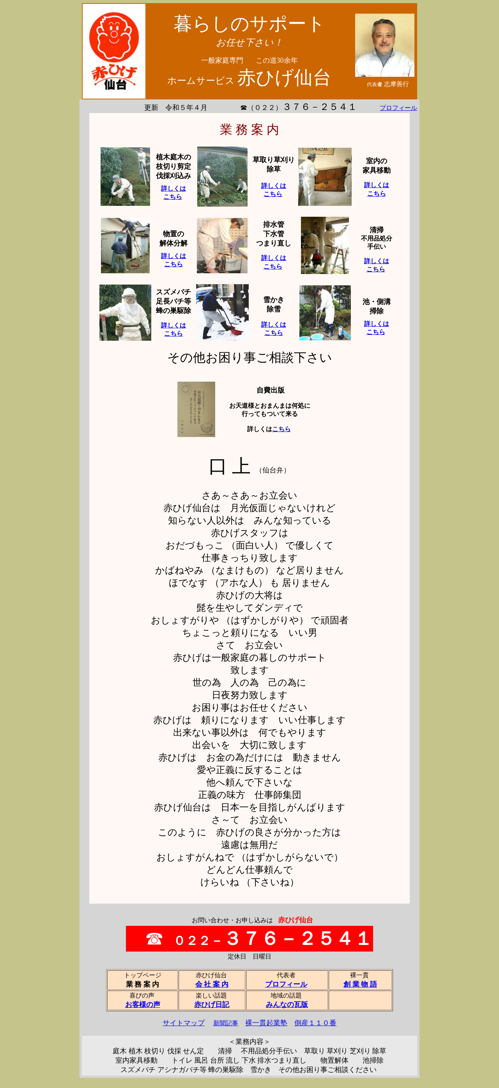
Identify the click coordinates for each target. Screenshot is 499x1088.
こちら (281, 429)
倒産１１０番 (315, 1023)
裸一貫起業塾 (266, 1023)
